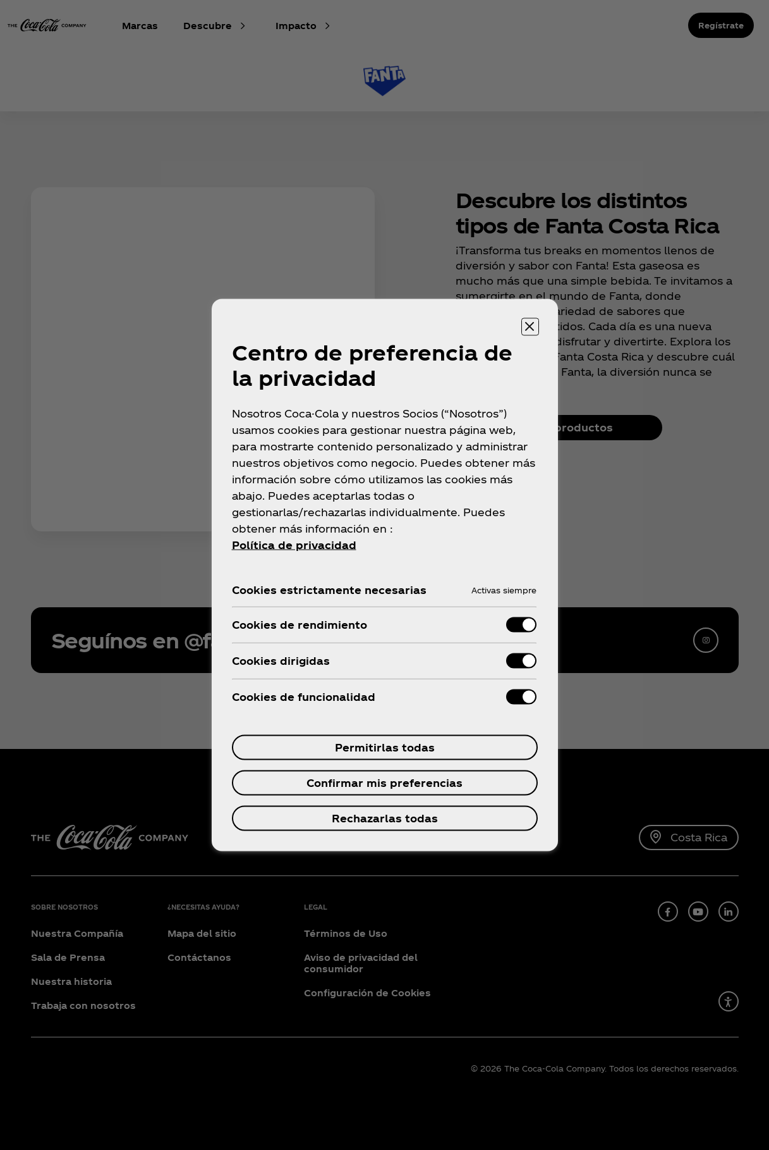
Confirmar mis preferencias (384, 783)
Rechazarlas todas (385, 818)
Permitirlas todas (385, 747)
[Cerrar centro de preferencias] (530, 327)
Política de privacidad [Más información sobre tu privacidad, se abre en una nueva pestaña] (294, 545)
